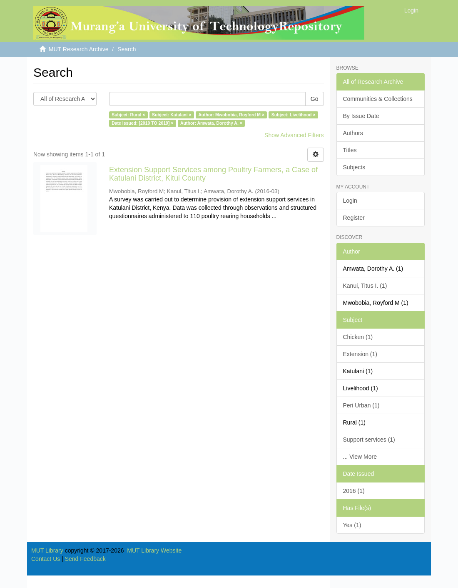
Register (354, 217)
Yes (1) (352, 525)
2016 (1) (354, 490)
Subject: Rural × (128, 114)
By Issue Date (361, 116)
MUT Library (47, 550)
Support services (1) (369, 439)
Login (350, 200)
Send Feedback (85, 558)
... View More (360, 456)
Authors (353, 133)
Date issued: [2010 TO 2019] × (142, 123)
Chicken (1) (358, 337)
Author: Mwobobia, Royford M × (231, 114)
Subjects (354, 167)
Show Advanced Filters (294, 135)
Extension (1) (360, 354)
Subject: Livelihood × (293, 114)
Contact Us (45, 558)
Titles (350, 150)
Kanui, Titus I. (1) (365, 285)
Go (315, 98)
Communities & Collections (378, 98)
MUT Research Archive (79, 49)
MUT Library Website (154, 550)
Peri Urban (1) (361, 405)
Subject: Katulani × (172, 114)
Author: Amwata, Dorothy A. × (211, 123)
